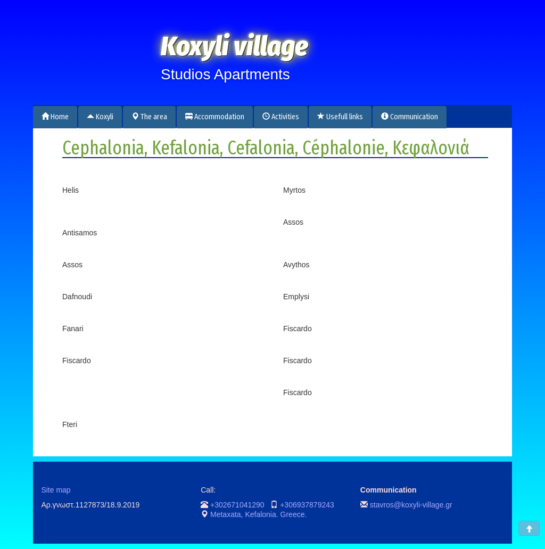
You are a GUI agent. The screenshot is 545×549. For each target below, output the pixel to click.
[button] (529, 528)
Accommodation (214, 116)
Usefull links (340, 116)
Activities (280, 116)
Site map (55, 490)
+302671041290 (237, 505)
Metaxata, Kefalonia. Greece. (258, 514)
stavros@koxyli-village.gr (411, 505)
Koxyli (100, 116)
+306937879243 (307, 505)
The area (149, 116)
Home (55, 116)
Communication (409, 116)
